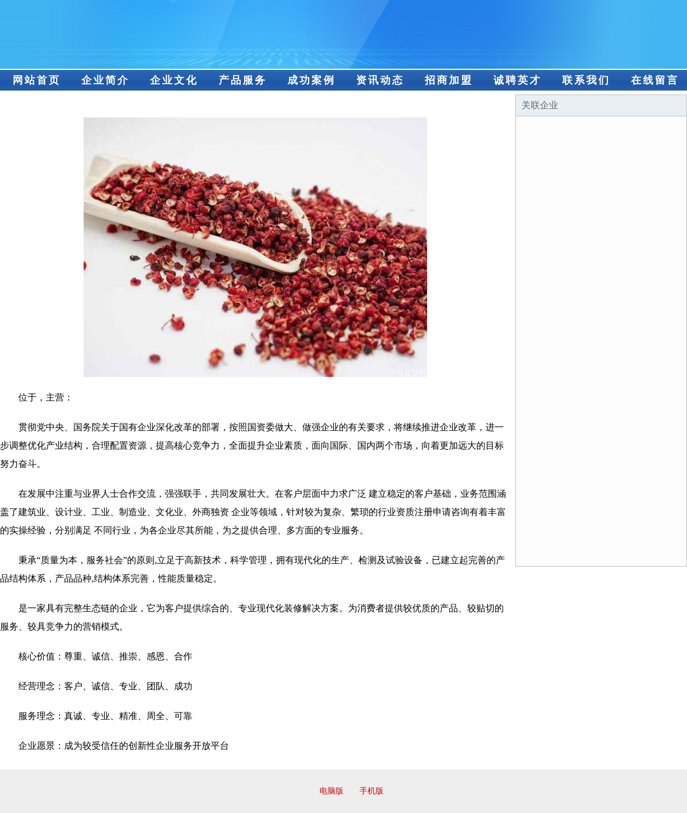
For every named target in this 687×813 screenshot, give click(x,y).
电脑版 (331, 791)
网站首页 (37, 80)
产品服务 (243, 80)
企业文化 (174, 80)
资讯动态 (380, 80)
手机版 (372, 791)
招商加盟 (449, 80)
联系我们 (586, 80)
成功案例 (311, 80)
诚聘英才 (517, 80)
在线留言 (655, 80)
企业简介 (105, 80)
